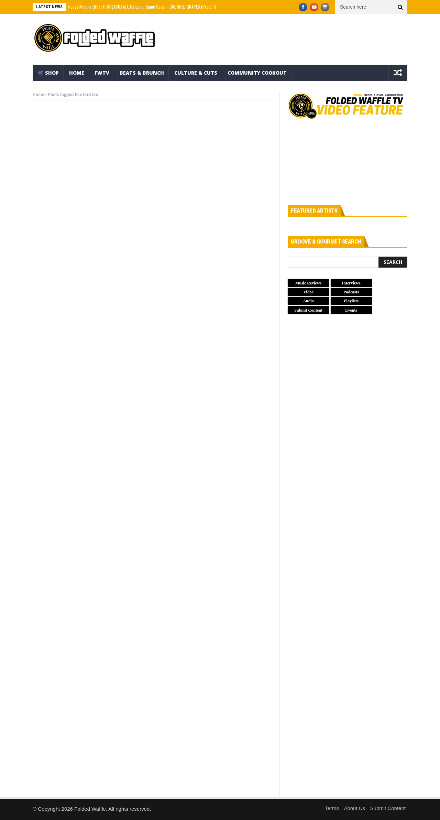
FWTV (102, 72)
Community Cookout (257, 72)
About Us (354, 808)
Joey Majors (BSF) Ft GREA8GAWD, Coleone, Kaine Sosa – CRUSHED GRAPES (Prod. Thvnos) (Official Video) (162, 6)
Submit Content (388, 808)
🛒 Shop (48, 72)
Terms (332, 808)
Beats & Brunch (142, 72)
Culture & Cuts (195, 72)
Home (76, 72)
